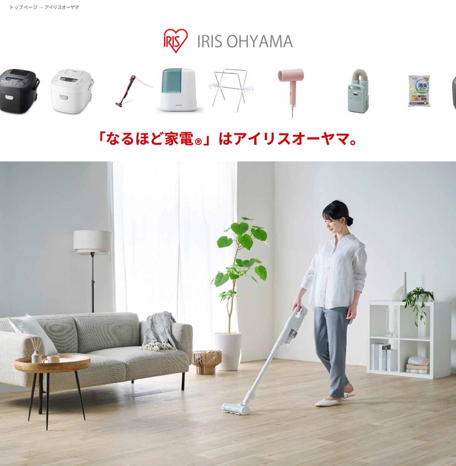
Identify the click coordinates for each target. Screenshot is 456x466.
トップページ (23, 7)
